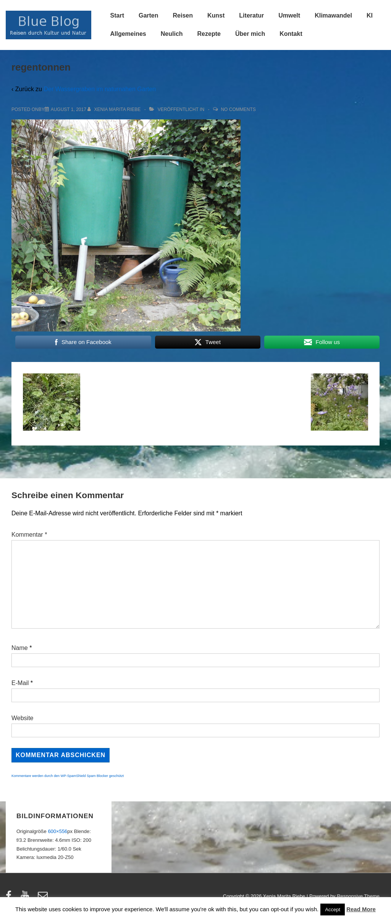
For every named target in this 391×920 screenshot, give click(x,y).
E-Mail (20, 683)
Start (117, 15)
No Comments (238, 109)
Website (22, 718)
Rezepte (209, 34)
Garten (148, 15)
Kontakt (291, 34)
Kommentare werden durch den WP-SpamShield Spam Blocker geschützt (67, 776)
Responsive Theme (358, 896)
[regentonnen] (68, 109)
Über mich (250, 34)
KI (370, 15)
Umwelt (289, 15)
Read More (361, 909)
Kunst (216, 15)
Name (19, 648)
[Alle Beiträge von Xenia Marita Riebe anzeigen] (114, 109)
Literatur (251, 15)
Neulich (172, 34)
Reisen (183, 15)
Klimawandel (333, 15)
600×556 (57, 831)
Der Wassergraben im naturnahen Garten (100, 89)
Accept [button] (332, 909)
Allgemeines (128, 34)
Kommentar (29, 534)
